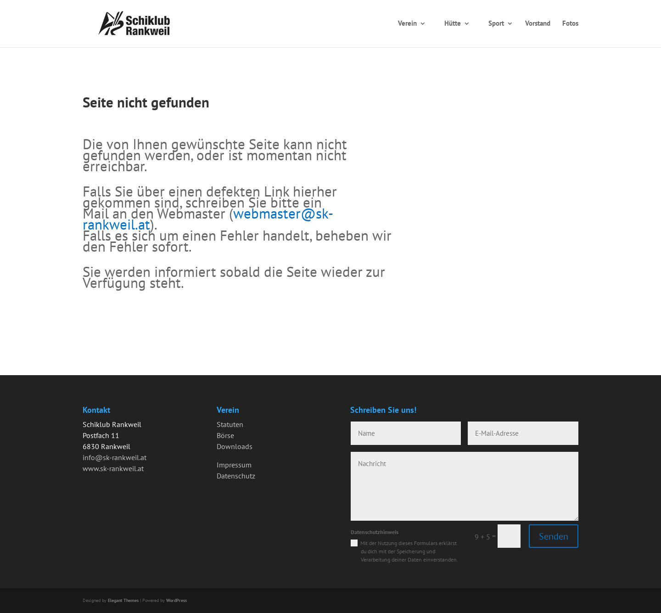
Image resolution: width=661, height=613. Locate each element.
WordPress (176, 600)
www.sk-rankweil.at (113, 468)
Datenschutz (236, 475)
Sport (496, 23)
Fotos (570, 23)
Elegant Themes (123, 600)
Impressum (234, 464)
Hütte (452, 23)
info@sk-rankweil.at (114, 457)
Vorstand (537, 23)
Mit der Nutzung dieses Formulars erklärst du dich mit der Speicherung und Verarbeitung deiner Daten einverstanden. (409, 551)
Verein (407, 23)
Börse (225, 435)
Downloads (234, 446)
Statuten (230, 424)
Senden (553, 536)
